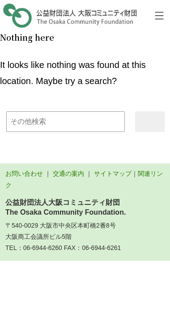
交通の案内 (68, 173)
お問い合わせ (24, 173)
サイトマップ (113, 173)
